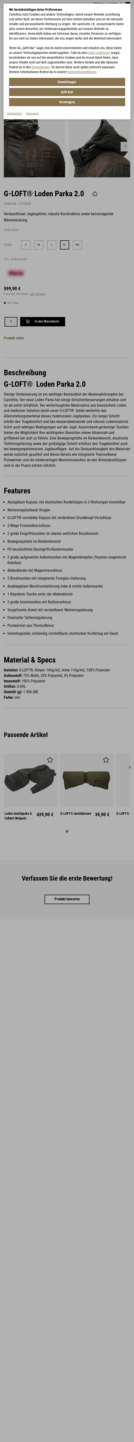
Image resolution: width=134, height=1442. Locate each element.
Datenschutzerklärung (81, 72)
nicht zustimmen (99, 53)
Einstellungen (41, 67)
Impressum (32, 113)
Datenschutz (14, 113)
